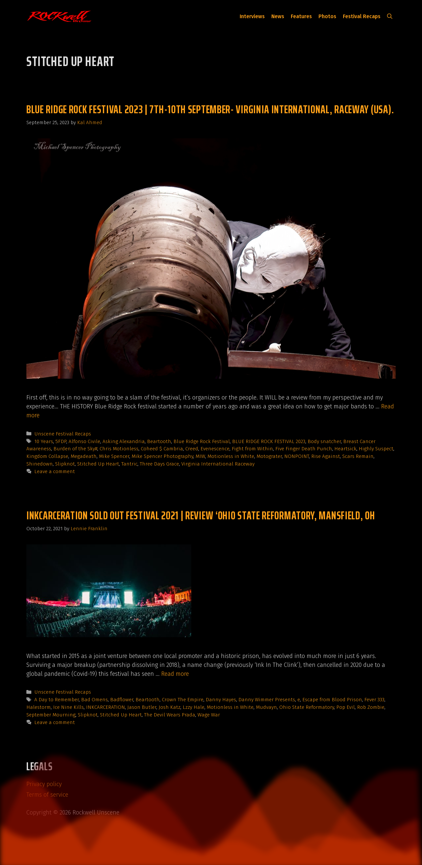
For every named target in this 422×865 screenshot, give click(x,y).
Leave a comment (54, 471)
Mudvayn (266, 707)
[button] (390, 16)
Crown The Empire (182, 700)
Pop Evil (345, 707)
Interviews (252, 16)
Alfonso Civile (84, 441)
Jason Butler (141, 707)
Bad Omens (94, 700)
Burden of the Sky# (75, 449)
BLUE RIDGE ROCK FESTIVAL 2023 (268, 441)
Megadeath (84, 456)
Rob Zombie (370, 707)
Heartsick (345, 449)
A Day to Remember (56, 700)
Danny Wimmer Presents (266, 700)
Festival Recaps (361, 16)
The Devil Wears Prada (169, 715)
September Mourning (50, 715)
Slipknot (65, 464)
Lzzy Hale (193, 707)
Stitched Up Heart (98, 464)
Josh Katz (169, 707)
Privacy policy (44, 784)
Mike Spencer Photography (162, 456)
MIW (200, 456)
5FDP (60, 441)
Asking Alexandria (124, 441)
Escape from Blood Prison (332, 700)
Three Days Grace (159, 464)
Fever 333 (374, 700)
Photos (327, 16)
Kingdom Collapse (47, 456)
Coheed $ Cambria (162, 449)
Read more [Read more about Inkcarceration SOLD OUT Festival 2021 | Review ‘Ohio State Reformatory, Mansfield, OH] (175, 673)
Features (301, 16)
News (277, 16)
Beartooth (159, 441)
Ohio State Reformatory (306, 707)
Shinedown (39, 464)
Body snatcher (324, 441)
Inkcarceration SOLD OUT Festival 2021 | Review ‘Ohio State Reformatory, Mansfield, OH (200, 515)
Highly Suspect (376, 449)
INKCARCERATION (105, 707)
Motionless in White (230, 456)
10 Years (43, 441)
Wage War (208, 715)
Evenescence (214, 449)
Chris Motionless (119, 449)
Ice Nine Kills (68, 707)
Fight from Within (252, 449)
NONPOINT (296, 456)
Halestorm (38, 707)
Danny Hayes (221, 700)
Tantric (129, 464)
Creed (191, 449)
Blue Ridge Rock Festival (201, 441)
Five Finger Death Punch (303, 449)
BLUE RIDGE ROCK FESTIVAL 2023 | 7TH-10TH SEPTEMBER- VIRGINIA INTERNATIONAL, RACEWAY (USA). (210, 109)
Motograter (269, 456)
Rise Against (325, 456)
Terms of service (47, 794)
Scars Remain (358, 456)
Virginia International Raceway (218, 464)
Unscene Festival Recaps (62, 434)
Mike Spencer (114, 456)
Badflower (121, 700)
